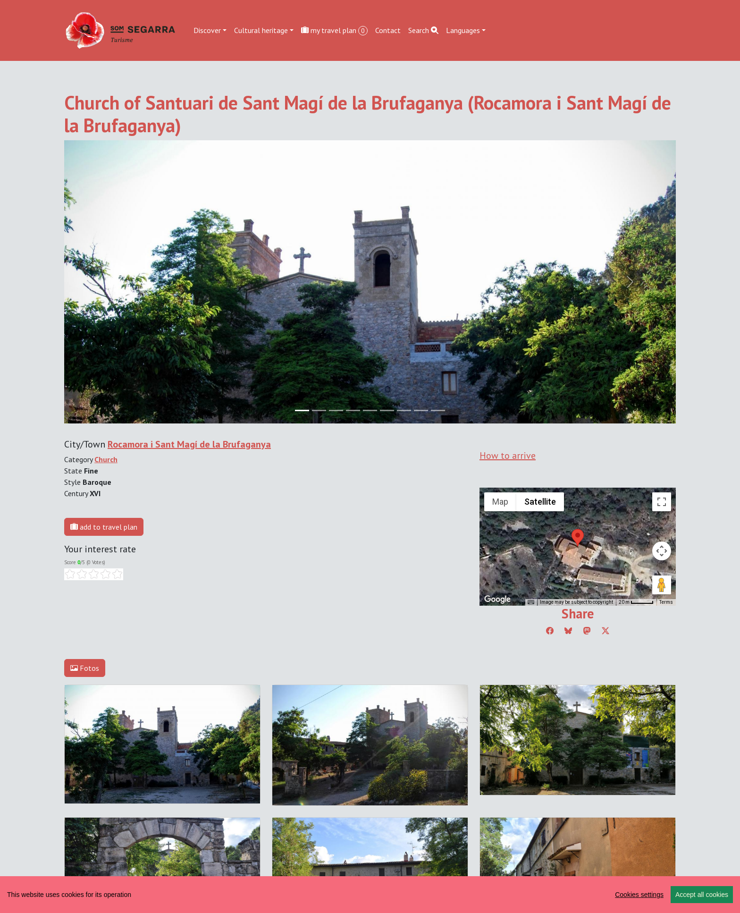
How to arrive (507, 455)
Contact (388, 30)
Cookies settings (639, 894)
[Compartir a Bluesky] (568, 630)
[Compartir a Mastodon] (587, 630)
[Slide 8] (438, 410)
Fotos (84, 668)
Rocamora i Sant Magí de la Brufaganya (189, 444)
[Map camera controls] (661, 550)
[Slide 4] (370, 410)
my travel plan (334, 30)
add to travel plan (103, 527)
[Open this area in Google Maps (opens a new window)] (497, 599)
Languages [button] (463, 30)
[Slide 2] (336, 410)
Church (106, 459)
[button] (578, 538)
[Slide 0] (302, 410)
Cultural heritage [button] (261, 30)
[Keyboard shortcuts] (531, 602)
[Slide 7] (421, 410)
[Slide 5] (387, 410)
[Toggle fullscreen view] (661, 501)
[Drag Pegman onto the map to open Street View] (661, 584)
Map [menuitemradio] (500, 502)
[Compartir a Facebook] (550, 630)
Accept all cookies (701, 894)
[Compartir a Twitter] (605, 630)
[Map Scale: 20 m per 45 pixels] (636, 602)
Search (423, 30)
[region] (370, 894)
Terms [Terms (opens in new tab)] (666, 602)
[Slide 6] (404, 410)
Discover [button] (207, 30)
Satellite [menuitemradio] (540, 502)
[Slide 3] (353, 410)
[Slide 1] (319, 410)
